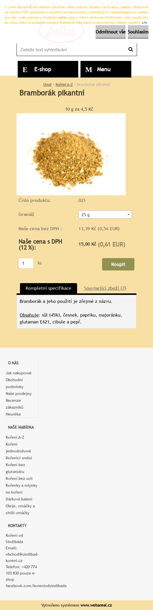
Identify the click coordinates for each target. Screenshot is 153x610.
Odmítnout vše (111, 32)
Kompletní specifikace (48, 288)
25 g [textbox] (85, 214)
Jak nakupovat (19, 373)
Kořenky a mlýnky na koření (21, 488)
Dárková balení (19, 499)
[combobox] (105, 214)
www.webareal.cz (96, 605)
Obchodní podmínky (14, 383)
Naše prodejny (19, 393)
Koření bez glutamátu (15, 468)
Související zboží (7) (105, 288)
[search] (131, 49)
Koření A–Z (64, 84)
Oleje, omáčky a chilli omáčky (20, 509)
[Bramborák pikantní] (71, 115)
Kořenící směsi (19, 458)
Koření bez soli (19, 478)
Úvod (47, 84)
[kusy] (26, 263)
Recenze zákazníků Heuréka (14, 407)
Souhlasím (138, 32)
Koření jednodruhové (18, 447)
